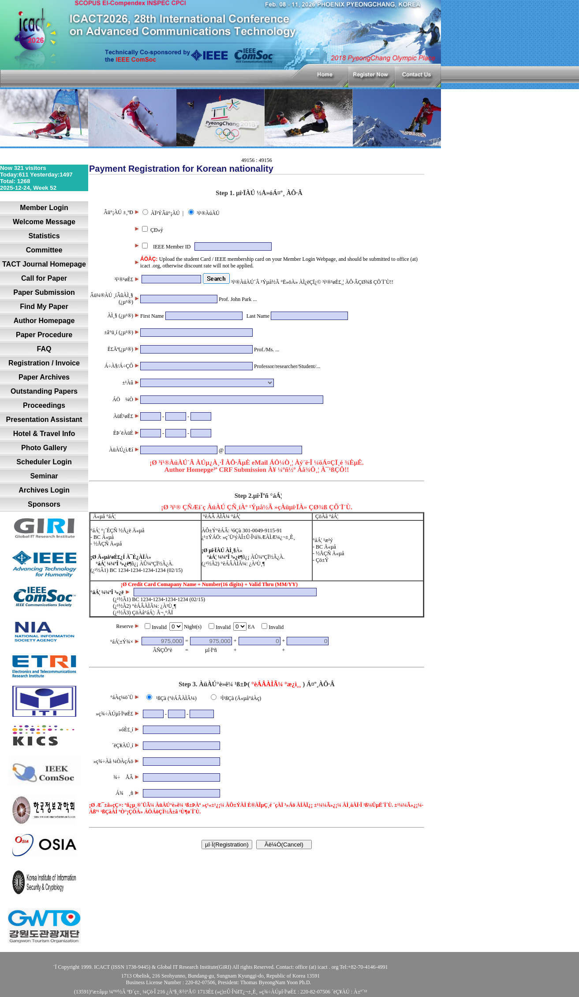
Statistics (44, 236)
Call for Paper (44, 278)
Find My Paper (44, 306)
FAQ (44, 349)
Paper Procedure (44, 335)
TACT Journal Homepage (44, 264)
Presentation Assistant (44, 419)
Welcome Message (44, 222)
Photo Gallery (44, 447)
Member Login (44, 207)
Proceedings (44, 405)
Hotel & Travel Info (44, 433)
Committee (44, 250)
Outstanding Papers (44, 391)
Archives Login (44, 490)
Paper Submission (44, 292)
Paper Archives (44, 377)
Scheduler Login (43, 462)
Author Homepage (44, 320)
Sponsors (44, 504)
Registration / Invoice (44, 363)
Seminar (44, 476)
